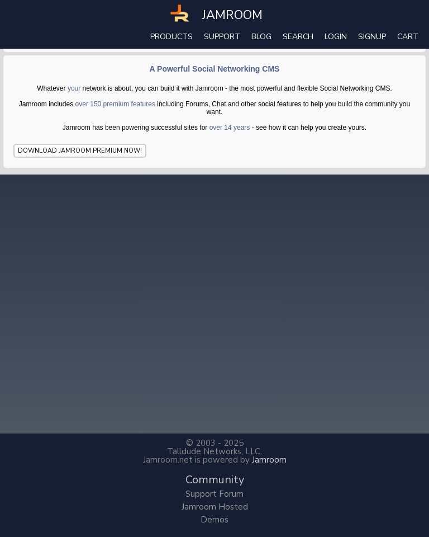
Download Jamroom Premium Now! (80, 151)
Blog (261, 36)
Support (222, 36)
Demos (214, 519)
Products (171, 36)
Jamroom (269, 459)
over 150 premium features (115, 104)
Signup (372, 36)
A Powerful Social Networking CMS (215, 68)
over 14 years (229, 127)
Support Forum (214, 494)
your (74, 88)
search (298, 36)
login (336, 36)
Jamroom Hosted (215, 506)
